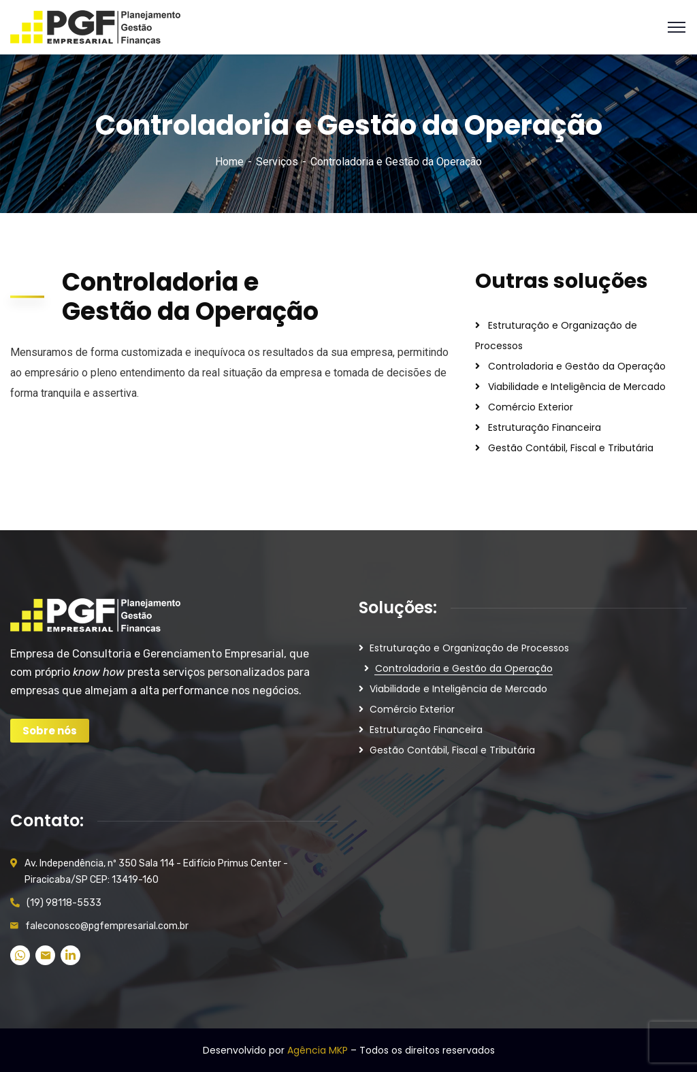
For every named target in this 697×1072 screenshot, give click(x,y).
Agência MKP (317, 1050)
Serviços (277, 161)
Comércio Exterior (530, 407)
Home (229, 161)
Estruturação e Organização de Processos (469, 648)
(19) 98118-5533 (64, 903)
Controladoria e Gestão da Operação (577, 366)
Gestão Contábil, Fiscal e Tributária (570, 448)
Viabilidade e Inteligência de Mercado (577, 386)
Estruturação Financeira (544, 427)
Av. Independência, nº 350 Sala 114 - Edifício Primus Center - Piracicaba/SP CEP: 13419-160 (156, 872)
